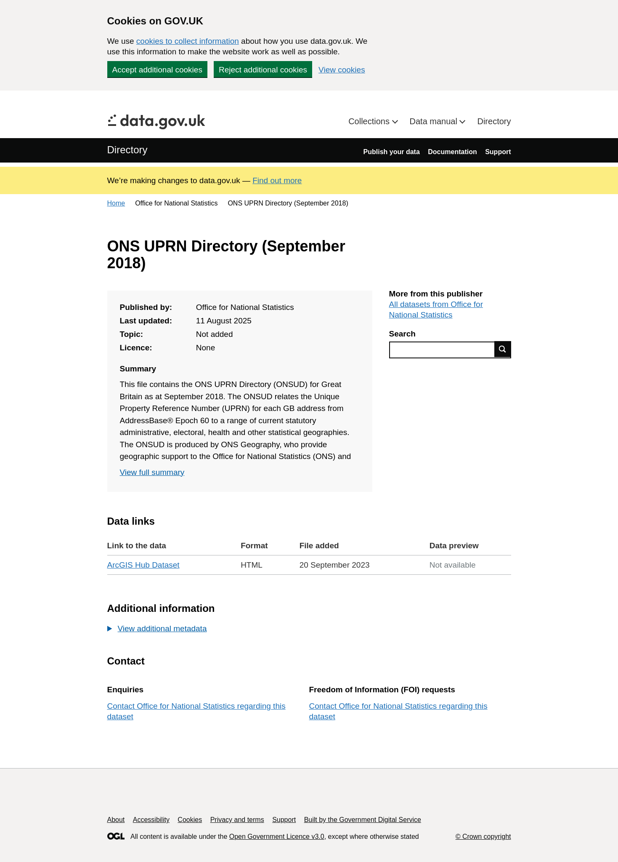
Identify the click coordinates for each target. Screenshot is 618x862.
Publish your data (391, 151)
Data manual (435, 121)
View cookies (341, 70)
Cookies (190, 819)
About (116, 819)
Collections (370, 121)
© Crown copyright (483, 836)
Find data (502, 349)
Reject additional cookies (263, 69)
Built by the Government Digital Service (362, 819)
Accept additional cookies (157, 69)
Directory (494, 121)
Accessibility (151, 819)
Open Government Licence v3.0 (276, 836)
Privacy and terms (237, 819)
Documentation (452, 151)
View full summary (152, 472)
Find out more (277, 180)
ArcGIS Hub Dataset (143, 564)
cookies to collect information (187, 41)
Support (498, 151)
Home (116, 203)
